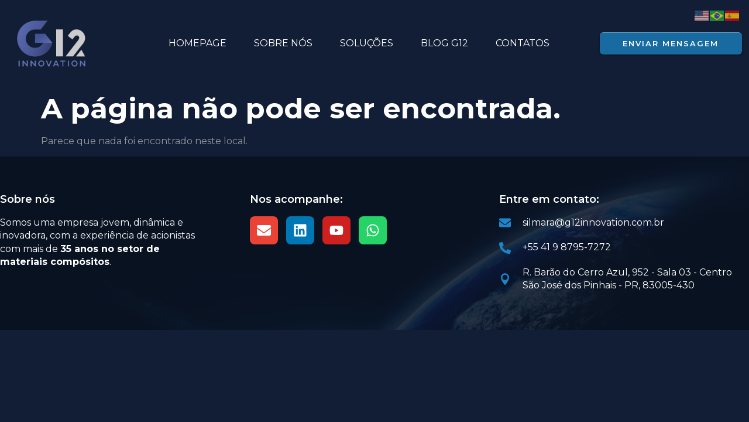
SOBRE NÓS (283, 43)
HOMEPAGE (197, 43)
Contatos (522, 43)
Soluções (366, 43)
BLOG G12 (444, 43)
